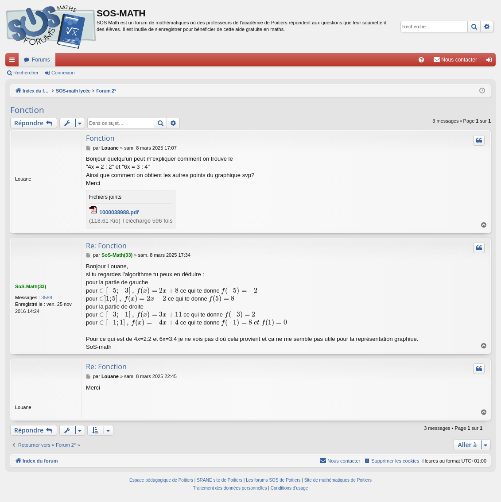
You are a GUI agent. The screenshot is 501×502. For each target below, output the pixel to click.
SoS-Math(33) (30, 286)
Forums (41, 60)
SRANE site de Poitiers (219, 480)
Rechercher (26, 72)
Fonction (27, 110)
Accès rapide (14, 61)
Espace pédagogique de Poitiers (161, 480)
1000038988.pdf (119, 212)
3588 (46, 297)
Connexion (63, 72)
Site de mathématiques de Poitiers (338, 480)
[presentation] (139, 290)
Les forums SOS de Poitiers (273, 480)
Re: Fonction (106, 245)
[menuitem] (421, 59)
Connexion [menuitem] (491, 61)
